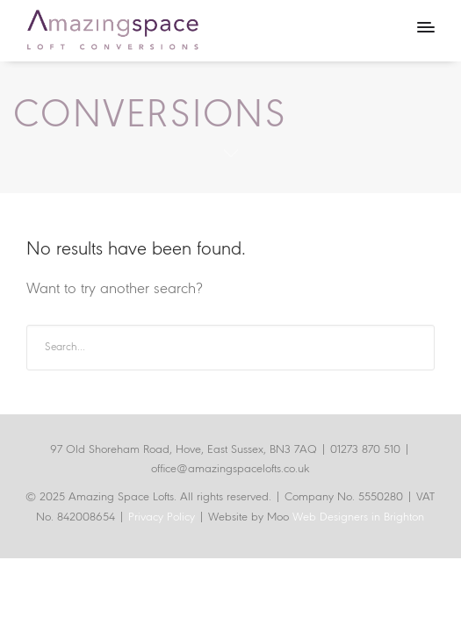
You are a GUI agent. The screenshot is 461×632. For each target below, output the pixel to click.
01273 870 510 (365, 449)
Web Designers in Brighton (358, 517)
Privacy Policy (163, 517)
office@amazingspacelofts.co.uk (230, 469)
